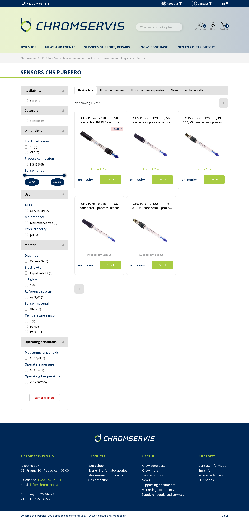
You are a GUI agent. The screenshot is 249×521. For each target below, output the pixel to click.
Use (27, 194)
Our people (207, 480)
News (146, 480)
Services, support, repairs (107, 47)
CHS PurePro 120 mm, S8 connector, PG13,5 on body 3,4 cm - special (99, 120)
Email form (207, 470)
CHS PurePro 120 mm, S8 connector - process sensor (151, 120)
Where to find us (211, 475)
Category (32, 110)
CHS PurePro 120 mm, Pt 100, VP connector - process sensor (203, 120)
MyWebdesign (117, 515)
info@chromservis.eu (45, 485)
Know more (150, 470)
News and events (60, 47)
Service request (153, 475)
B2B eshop (96, 466)
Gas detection (98, 480)
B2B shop (28, 47)
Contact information (213, 466)
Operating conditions (41, 342)
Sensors (142, 58)
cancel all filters (44, 397)
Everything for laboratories (107, 470)
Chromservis (28, 58)
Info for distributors (195, 47)
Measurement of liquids (116, 58)
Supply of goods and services (163, 494)
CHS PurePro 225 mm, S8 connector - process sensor (99, 206)
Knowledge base (153, 47)
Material (31, 245)
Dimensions (33, 130)
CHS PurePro (50, 58)
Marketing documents (158, 490)
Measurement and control (79, 58)
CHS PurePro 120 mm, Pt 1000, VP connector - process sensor (151, 206)
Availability (33, 90)
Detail (110, 179)
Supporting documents (158, 485)
